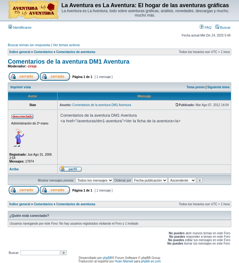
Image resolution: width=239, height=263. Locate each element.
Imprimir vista (21, 87)
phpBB (107, 258)
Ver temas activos (66, 45)
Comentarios (43, 52)
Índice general (19, 52)
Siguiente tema (218, 87)
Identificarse (19, 27)
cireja (32, 66)
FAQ (205, 27)
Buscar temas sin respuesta (29, 45)
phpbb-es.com (151, 261)
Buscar (223, 27)
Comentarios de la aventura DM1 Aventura (68, 61)
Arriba (13, 169)
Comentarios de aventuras (76, 52)
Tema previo (196, 87)
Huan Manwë (124, 261)
